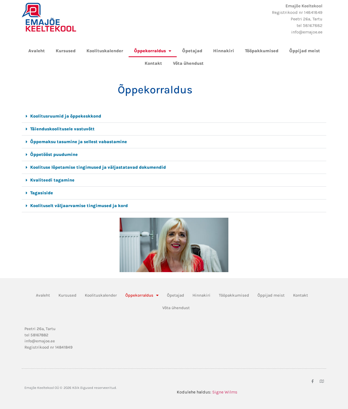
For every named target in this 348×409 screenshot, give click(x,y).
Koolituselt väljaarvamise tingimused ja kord (79, 205)
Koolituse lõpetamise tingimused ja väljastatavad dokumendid (98, 167)
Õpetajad (192, 50)
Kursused (66, 50)
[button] (174, 116)
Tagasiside (41, 192)
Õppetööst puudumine (54, 154)
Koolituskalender (104, 50)
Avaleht (36, 50)
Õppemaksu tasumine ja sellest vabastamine (78, 141)
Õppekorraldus (152, 51)
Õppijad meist (304, 50)
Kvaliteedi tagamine (52, 180)
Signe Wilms (224, 392)
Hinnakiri (223, 50)
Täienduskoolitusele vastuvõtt (62, 128)
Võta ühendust (188, 63)
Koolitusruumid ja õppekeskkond (65, 116)
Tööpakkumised (261, 50)
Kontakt (153, 63)
